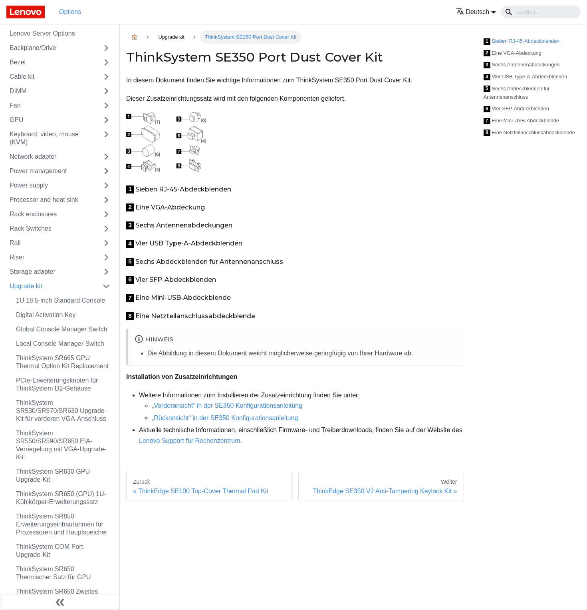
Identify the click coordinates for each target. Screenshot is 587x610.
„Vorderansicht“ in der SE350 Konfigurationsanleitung (227, 405)
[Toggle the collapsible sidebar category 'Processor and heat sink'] (106, 199)
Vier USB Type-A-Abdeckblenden (525, 77)
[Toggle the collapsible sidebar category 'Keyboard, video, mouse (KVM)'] (106, 138)
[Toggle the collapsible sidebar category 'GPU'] (106, 120)
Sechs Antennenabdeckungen (522, 65)
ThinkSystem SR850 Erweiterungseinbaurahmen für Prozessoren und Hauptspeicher (61, 524)
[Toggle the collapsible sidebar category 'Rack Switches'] (106, 228)
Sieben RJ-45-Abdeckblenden (522, 41)
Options (70, 11)
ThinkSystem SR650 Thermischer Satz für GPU (53, 573)
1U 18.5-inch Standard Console (60, 300)
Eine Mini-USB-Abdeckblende (521, 121)
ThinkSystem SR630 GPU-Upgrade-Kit (54, 475)
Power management (38, 170)
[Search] (541, 12)
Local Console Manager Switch (60, 343)
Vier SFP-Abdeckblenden (516, 109)
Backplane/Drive (33, 47)
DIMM (18, 91)
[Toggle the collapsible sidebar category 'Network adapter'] (106, 156)
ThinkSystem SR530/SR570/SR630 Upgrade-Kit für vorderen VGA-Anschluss (61, 410)
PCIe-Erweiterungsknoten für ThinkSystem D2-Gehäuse (57, 384)
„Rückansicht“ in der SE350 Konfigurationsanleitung (225, 418)
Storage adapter (33, 271)
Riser (17, 257)
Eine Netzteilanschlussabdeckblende (529, 133)
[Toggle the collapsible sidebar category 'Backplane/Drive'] (106, 48)
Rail (15, 242)
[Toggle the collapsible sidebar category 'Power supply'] (106, 185)
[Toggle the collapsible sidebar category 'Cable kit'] (106, 76)
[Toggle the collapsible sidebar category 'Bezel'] (106, 62)
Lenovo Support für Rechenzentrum (189, 440)
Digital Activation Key (45, 314)
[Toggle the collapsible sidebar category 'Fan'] (106, 105)
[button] (476, 11)
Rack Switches (31, 228)
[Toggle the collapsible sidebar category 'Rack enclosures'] (106, 214)
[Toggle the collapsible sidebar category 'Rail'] (106, 243)
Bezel (18, 62)
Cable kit (22, 76)
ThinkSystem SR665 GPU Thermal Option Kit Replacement (62, 362)
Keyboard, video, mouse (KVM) (44, 138)
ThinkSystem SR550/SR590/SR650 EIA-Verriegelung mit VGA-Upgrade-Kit (61, 445)
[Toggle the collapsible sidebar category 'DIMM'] (106, 91)
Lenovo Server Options (42, 33)
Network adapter (33, 156)
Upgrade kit (26, 286)
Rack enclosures (33, 214)
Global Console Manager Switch (61, 329)
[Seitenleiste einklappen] (60, 602)
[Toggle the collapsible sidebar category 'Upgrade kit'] (106, 286)
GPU (17, 119)
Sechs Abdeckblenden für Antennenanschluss (517, 93)
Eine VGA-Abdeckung (512, 53)
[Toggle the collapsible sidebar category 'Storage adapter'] (106, 271)
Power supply (29, 185)
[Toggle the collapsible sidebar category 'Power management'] (106, 171)
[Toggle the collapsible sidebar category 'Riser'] (106, 257)
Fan (15, 105)
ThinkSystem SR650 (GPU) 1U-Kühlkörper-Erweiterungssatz (61, 497)
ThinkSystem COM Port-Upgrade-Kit (50, 550)
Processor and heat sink (44, 199)
